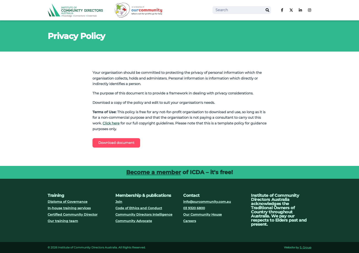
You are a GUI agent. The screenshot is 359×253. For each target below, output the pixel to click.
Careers (189, 221)
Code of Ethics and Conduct (138, 208)
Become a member (153, 172)
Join (118, 202)
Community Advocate (133, 221)
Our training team (63, 221)
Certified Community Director (73, 214)
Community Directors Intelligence (143, 214)
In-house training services (69, 208)
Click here (111, 123)
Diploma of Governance (67, 202)
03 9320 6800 (194, 208)
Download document (116, 142)
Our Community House (202, 214)
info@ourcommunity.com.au (207, 202)
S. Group (305, 247)
